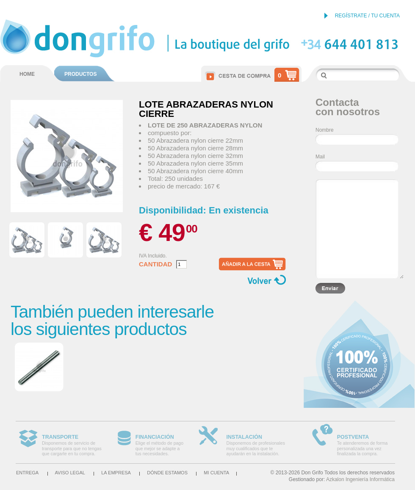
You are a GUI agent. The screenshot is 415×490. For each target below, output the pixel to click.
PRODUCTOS (80, 74)
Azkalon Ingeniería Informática (360, 479)
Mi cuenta (216, 472)
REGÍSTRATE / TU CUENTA (367, 16)
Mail (320, 157)
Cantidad (155, 264)
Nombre (324, 130)
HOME (27, 74)
